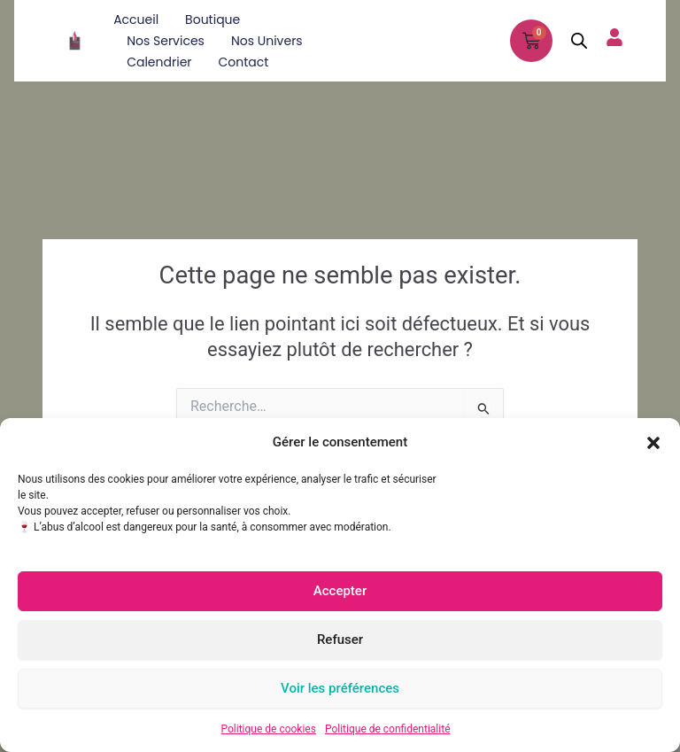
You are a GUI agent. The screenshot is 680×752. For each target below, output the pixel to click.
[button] (653, 443)
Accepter (340, 591)
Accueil (135, 19)
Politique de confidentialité (388, 729)
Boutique (212, 19)
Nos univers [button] (267, 41)
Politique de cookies (268, 729)
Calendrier (159, 62)
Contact (244, 62)
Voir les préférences (340, 688)
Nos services (166, 41)
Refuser (340, 639)
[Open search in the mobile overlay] (579, 41)
